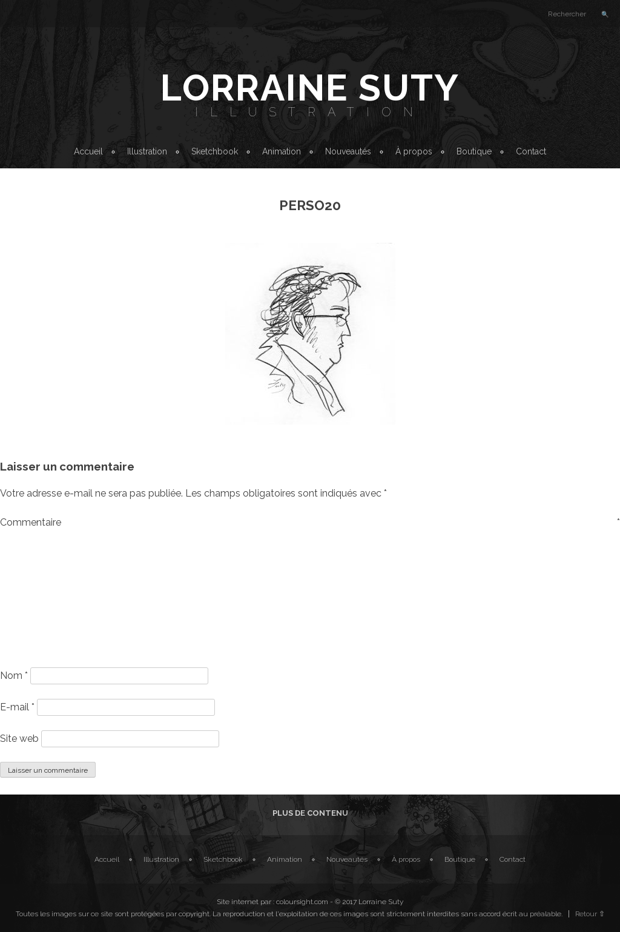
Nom (14, 675)
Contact (531, 151)
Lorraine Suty (310, 88)
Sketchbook (214, 151)
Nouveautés (348, 151)
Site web (19, 738)
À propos (413, 151)
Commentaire (310, 522)
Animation (281, 151)
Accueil (88, 151)
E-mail (17, 707)
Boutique (474, 151)
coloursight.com (302, 901)
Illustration (310, 112)
